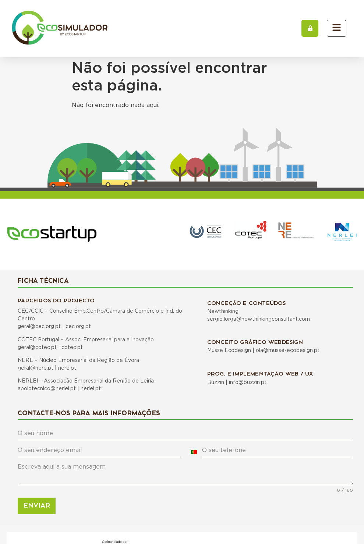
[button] (309, 28)
